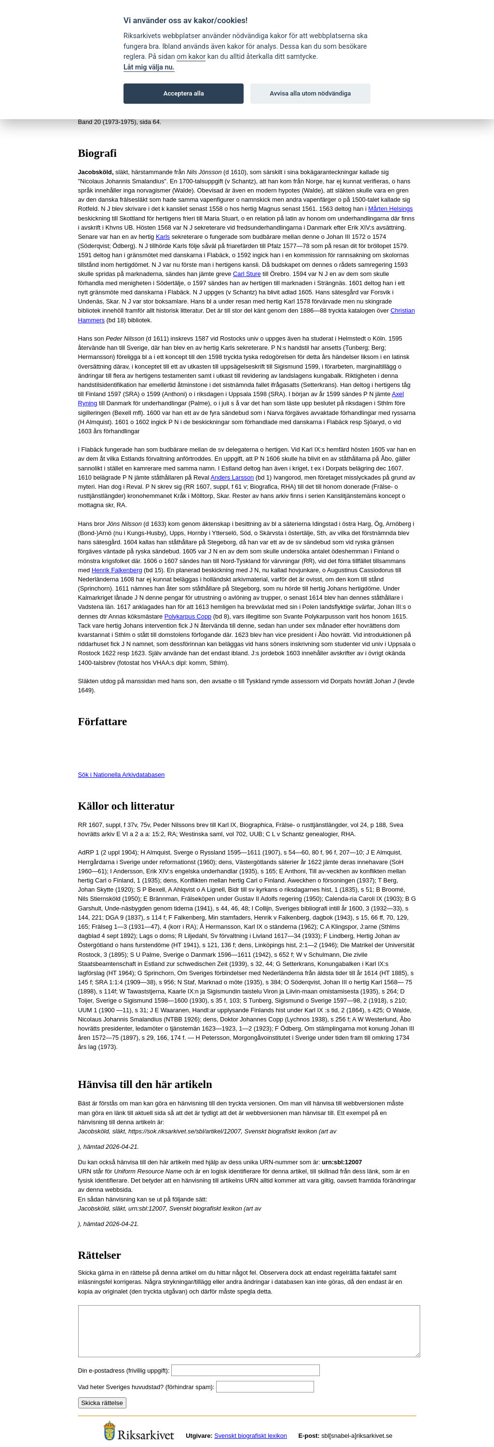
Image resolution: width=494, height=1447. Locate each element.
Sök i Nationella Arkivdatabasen (121, 774)
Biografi (97, 153)
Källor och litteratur (126, 806)
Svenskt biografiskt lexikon (250, 1435)
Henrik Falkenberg (117, 570)
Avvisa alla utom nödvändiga (310, 93)
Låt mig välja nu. (149, 67)
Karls (163, 236)
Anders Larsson (232, 477)
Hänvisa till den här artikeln (145, 1084)
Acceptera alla (184, 93)
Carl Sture (247, 273)
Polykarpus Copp (188, 616)
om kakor (191, 57)
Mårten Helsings (390, 208)
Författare (102, 722)
